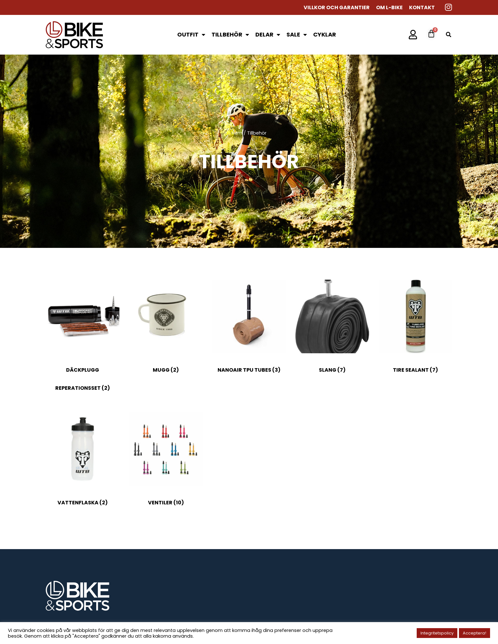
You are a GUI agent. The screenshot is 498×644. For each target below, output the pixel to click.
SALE (296, 34)
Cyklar (324, 34)
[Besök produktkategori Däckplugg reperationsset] (82, 340)
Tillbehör (230, 34)
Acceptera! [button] (474, 633)
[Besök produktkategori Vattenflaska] (82, 463)
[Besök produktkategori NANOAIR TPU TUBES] (249, 331)
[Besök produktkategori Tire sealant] (415, 331)
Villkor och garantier (337, 7)
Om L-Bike (389, 7)
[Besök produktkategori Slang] (332, 331)
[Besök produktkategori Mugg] (166, 331)
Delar (267, 34)
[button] (448, 35)
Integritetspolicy (437, 633)
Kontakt (422, 7)
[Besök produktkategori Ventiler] (166, 463)
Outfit (191, 34)
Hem (237, 133)
